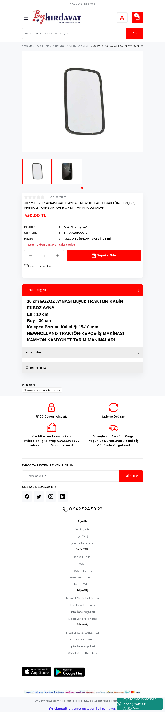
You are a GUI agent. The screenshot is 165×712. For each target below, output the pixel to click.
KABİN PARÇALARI (76, 226)
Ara (134, 33)
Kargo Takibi (82, 584)
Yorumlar (33, 352)
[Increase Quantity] (57, 255)
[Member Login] (122, 17)
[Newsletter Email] (82, 476)
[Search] (82, 33)
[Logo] (56, 17)
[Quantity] (44, 255)
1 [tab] (82, 188)
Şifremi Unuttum (82, 543)
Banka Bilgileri (82, 556)
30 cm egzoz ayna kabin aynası (42, 390)
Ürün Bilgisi (36, 290)
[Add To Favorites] (37, 266)
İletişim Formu (82, 570)
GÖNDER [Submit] (131, 476)
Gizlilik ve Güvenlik (82, 605)
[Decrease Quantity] (30, 255)
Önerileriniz (36, 367)
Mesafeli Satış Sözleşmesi (82, 598)
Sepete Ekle (103, 255)
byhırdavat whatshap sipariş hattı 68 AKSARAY (137, 704)
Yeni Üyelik (82, 529)
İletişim (83, 563)
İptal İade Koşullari (82, 612)
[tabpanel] (37, 173)
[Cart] (137, 17)
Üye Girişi (82, 536)
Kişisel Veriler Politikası (82, 618)
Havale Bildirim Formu (82, 577)
